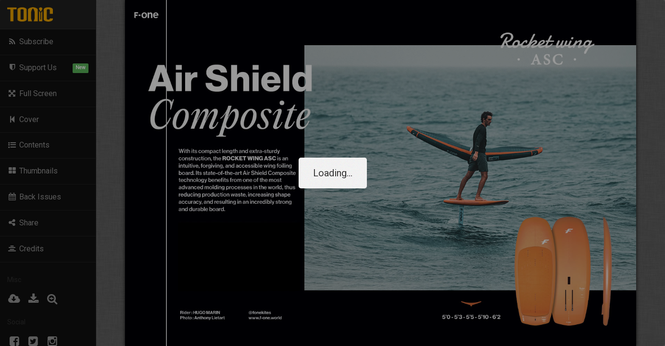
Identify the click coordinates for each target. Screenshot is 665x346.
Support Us (47, 68)
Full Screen (32, 93)
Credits (25, 248)
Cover (23, 119)
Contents (28, 144)
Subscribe (30, 41)
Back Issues (34, 196)
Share (22, 222)
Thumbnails (32, 170)
